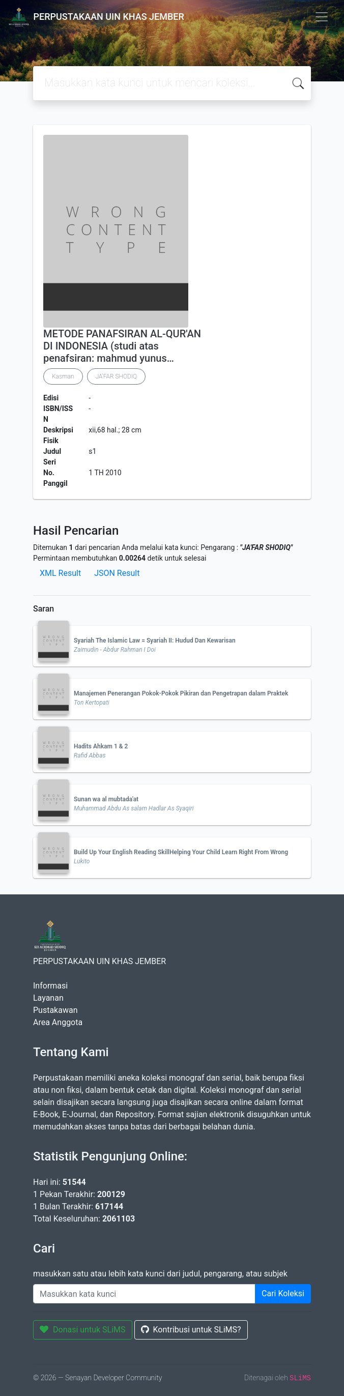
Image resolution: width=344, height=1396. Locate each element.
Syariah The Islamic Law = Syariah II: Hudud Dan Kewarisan (155, 640)
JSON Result (116, 573)
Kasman (63, 376)
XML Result (60, 573)
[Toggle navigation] (321, 17)
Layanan (48, 998)
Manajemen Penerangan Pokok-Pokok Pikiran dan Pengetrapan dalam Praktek (181, 693)
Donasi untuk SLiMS (83, 1329)
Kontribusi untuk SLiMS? (191, 1329)
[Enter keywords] (144, 1293)
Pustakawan (55, 1010)
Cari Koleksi (283, 1293)
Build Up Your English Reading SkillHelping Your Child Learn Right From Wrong (181, 852)
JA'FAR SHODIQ (116, 376)
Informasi (50, 986)
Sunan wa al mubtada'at (106, 799)
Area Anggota (57, 1022)
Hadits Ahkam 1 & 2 (101, 746)
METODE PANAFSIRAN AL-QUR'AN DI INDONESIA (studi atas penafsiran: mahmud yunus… (122, 346)
